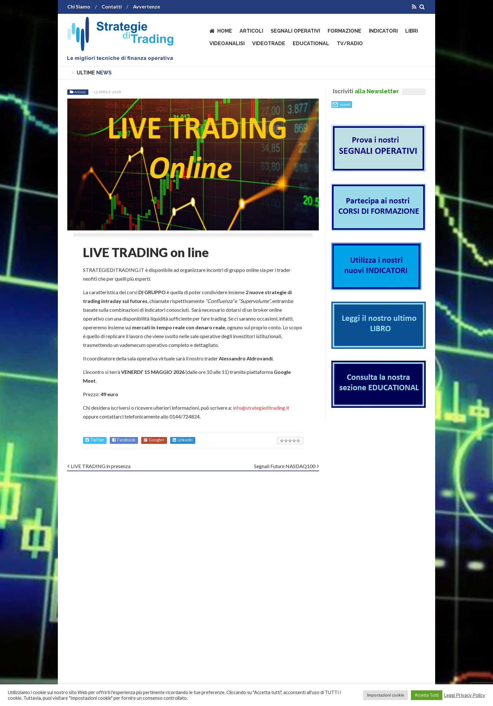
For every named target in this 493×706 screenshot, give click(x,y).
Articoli (251, 31)
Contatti (112, 6)
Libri (411, 31)
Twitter (95, 440)
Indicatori (383, 31)
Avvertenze (146, 6)
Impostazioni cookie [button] (385, 695)
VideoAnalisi (227, 43)
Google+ (154, 440)
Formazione (344, 31)
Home (224, 31)
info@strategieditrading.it (261, 408)
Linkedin (183, 440)
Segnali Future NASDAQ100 (284, 466)
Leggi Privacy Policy (464, 695)
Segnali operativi (295, 31)
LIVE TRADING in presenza (100, 466)
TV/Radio (350, 43)
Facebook (124, 440)
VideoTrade (268, 43)
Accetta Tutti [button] (427, 695)
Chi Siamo (78, 6)
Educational (311, 43)
